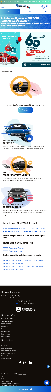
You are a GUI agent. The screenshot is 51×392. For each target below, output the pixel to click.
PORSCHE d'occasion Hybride (13, 251)
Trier (30, 12)
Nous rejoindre (5, 336)
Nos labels (4, 326)
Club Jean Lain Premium (8, 353)
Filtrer (10, 12)
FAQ (2, 377)
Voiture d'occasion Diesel (35, 266)
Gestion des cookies (7, 381)
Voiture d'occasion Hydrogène (13, 263)
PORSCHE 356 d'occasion (11, 231)
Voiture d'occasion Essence (34, 260)
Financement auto (6, 348)
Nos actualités (5, 331)
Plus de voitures (6, 356)
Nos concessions (6, 323)
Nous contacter (5, 334)
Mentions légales (6, 379)
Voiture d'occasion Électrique (13, 266)
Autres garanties (6, 358)
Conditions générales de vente (10, 383)
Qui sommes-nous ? (7, 318)
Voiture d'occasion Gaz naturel (13, 269)
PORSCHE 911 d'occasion (37, 228)
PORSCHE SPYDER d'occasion (34, 231)
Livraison (4, 345)
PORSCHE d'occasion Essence (13, 248)
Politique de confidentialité (9, 385)
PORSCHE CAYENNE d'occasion (14, 228)
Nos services (5, 329)
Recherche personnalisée (8, 350)
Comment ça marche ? (7, 321)
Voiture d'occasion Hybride (12, 260)
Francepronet (22, 374)
